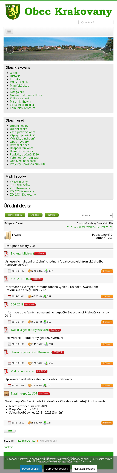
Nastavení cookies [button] (84, 468)
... (77, 226)
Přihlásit (8, 447)
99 (92, 226)
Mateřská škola (20, 86)
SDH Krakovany (20, 185)
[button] (10, 49)
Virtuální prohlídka (22, 105)
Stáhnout (107, 271)
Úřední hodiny (19, 126)
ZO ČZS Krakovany (22, 191)
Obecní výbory (19, 142)
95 (80, 226)
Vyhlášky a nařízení (22, 138)
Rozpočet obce (19, 145)
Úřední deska (18, 129)
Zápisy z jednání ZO (22, 135)
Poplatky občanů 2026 (24, 154)
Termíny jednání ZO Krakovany (31, 352)
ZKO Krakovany (20, 188)
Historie (15, 76)
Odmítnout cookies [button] (57, 468)
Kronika (15, 79)
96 (83, 226)
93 (75, 226)
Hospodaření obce (21, 148)
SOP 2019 (17, 304)
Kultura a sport (19, 98)
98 (89, 226)
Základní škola (19, 82)
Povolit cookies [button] (31, 468)
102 (103, 226)
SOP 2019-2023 (21, 279)
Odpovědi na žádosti (23, 161)
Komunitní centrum (22, 108)
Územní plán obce (21, 151)
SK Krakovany (19, 182)
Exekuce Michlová (22, 253)
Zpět (10, 431)
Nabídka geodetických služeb (30, 330)
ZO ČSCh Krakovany (23, 194)
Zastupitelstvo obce (22, 132)
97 (86, 226)
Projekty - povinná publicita (27, 164)
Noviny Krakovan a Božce (26, 95)
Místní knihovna (20, 101)
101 (98, 226)
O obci (14, 73)
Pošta (13, 89)
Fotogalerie (17, 92)
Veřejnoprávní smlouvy (24, 158)
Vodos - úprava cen (23, 371)
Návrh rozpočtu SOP (24, 393)
